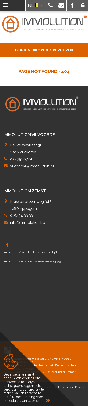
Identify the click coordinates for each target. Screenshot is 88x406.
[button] (50, 5)
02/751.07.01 (21, 159)
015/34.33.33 (21, 215)
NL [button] (35, 5)
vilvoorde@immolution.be (32, 166)
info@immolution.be (27, 222)
